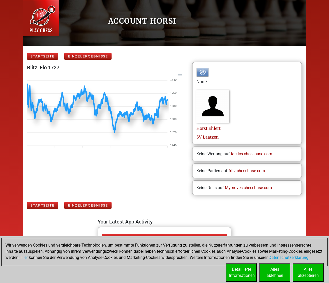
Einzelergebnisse (88, 56)
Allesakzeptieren (308, 272)
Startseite (42, 56)
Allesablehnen (275, 272)
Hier (24, 257)
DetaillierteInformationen (242, 272)
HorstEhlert (208, 128)
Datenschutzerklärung (288, 257)
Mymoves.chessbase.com (248, 187)
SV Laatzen (207, 137)
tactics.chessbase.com (251, 153)
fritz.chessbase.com (247, 170)
